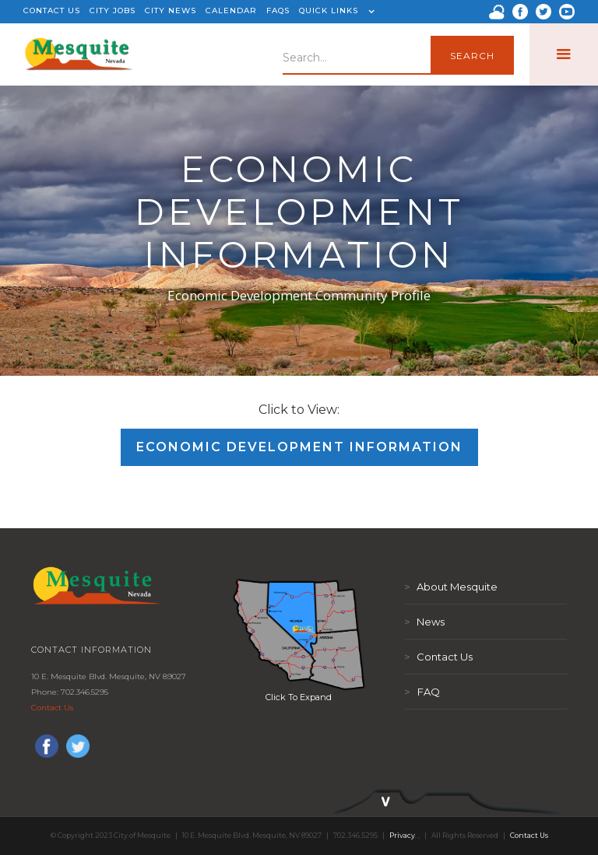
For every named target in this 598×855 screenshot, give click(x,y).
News (424, 621)
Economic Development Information (299, 447)
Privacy (402, 835)
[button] (334, 11)
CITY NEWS (170, 10)
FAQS (278, 10)
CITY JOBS (112, 10)
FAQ (422, 691)
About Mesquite (451, 586)
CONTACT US (51, 10)
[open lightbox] (299, 634)
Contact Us (52, 708)
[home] (79, 54)
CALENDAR (231, 10)
